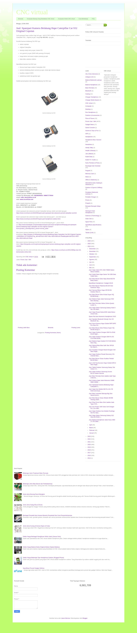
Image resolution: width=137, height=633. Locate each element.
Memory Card (89, 173)
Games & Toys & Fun (92, 130)
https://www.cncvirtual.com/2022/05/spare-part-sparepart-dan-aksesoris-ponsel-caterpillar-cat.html (46, 213)
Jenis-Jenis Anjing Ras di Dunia (32, 505)
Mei (90, 267)
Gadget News (89, 124)
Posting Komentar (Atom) (53, 332)
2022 (89, 439)
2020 (89, 444)
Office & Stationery (91, 180)
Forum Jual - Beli (25, 259)
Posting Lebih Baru (24, 327)
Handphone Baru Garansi (93, 140)
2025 (89, 243)
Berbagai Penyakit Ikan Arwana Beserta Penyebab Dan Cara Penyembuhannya (47, 515)
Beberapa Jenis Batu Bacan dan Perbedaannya (37, 484)
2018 (89, 450)
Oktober (92, 254)
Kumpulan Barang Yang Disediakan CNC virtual (40, 19)
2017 (89, 452)
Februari (92, 430)
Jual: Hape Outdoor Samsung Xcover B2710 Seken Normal (100, 372)
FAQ (93, 19)
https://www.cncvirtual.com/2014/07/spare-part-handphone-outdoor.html (38, 219)
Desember (92, 248)
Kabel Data (88, 156)
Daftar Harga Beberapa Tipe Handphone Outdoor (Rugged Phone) (43, 557)
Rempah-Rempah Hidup (92, 206)
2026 (89, 241)
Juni (90, 265)
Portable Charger (90, 197)
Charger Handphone (91, 97)
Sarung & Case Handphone (90, 211)
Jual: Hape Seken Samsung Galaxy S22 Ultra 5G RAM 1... (101, 416)
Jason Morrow (65, 618)
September (92, 257)
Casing (87, 94)
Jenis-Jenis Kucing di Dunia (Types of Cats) (36, 526)
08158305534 (38, 195)
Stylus (87, 229)
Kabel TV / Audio (90, 160)
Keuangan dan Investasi (92, 166)
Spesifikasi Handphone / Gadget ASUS (101, 283)
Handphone (89, 136)
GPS (86, 133)
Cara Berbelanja (83, 19)
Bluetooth (88, 91)
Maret (91, 427)
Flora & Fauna (89, 118)
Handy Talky (89, 147)
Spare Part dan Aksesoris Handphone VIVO (102, 316)
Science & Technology (92, 215)
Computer (88, 106)
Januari (91, 433)
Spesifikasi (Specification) (93, 225)
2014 (89, 458)
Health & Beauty (90, 150)
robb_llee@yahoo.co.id (28, 197)
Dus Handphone (90, 112)
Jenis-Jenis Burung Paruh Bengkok (34, 494)
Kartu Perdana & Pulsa (92, 163)
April (90, 425)
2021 (89, 442)
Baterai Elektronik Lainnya (93, 80)
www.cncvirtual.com (26, 199)
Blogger (85, 618)
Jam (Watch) (89, 153)
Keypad (87, 170)
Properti (87, 203)
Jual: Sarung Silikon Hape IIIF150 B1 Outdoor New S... (100, 291)
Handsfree (88, 144)
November (92, 251)
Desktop (88, 109)
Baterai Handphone (91, 85)
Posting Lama (76, 327)
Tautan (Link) (89, 232)
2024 (89, 246)
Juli (90, 262)
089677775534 (48, 195)
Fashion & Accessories (92, 115)
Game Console (90, 127)
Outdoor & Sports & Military (93, 187)
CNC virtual (32, 12)
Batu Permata (89, 88)
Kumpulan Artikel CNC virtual (66, 19)
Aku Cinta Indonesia (91, 74)
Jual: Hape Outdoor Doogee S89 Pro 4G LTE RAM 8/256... (101, 337)
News (87, 177)
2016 (89, 455)
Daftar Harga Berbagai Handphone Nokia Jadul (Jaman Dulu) (42, 536)
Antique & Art (89, 77)
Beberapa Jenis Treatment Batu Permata (35, 473)
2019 (89, 447)
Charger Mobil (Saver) (92, 100)
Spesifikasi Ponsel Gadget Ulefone (33, 568)
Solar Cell (88, 218)
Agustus (92, 259)
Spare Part (88, 222)
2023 (89, 436)
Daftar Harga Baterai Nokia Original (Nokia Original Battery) (41, 547)
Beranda (20, 19)
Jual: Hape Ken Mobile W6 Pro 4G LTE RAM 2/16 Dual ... (101, 390)
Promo (87, 200)
